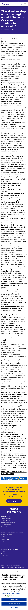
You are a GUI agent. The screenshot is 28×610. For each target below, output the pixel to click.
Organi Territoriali (5, 526)
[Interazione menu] (25, 4)
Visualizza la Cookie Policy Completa (10, 593)
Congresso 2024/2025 (6, 534)
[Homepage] (5, 4)
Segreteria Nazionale (6, 518)
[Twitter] (18, 512)
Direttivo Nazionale (5, 520)
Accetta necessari (14, 603)
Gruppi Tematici (4, 555)
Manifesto (3, 541)
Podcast (3, 553)
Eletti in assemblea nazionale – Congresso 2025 (12, 532)
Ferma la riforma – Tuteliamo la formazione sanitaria (13, 567)
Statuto (3, 543)
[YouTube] (13, 512)
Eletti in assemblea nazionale (8, 522)
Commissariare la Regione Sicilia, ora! (10, 563)
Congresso (3, 536)
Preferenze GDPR (14, 607)
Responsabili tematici (6, 524)
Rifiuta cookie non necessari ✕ (19, 572)
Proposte (3, 551)
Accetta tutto (14, 599)
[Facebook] (8, 512)
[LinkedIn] (15, 512)
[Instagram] (10, 512)
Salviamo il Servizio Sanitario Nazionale (10, 565)
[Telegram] (20, 512)
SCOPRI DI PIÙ (14, 501)
